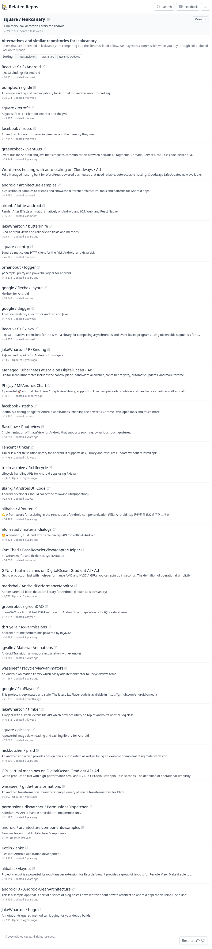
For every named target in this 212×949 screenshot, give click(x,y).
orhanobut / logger (19, 267)
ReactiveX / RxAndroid (21, 66)
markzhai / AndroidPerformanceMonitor (37, 585)
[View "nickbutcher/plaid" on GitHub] (37, 750)
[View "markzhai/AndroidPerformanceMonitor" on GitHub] (75, 586)
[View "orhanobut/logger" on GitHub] (38, 267)
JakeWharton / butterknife (25, 226)
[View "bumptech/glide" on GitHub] (34, 87)
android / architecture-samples (29, 185)
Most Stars (48, 56)
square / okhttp (15, 246)
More (201, 19)
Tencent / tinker (16, 447)
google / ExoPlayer (18, 688)
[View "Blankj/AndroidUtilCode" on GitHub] (48, 488)
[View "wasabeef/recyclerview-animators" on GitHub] (66, 668)
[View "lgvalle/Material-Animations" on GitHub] (55, 647)
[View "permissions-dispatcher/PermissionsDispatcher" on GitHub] (90, 807)
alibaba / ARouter (17, 508)
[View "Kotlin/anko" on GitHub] (27, 848)
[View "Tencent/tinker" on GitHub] (32, 447)
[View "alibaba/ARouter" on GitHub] (35, 508)
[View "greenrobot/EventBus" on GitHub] (44, 149)
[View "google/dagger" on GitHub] (33, 308)
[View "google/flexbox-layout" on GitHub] (45, 287)
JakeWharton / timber (21, 709)
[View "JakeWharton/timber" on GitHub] (42, 709)
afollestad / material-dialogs (27, 529)
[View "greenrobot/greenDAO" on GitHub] (46, 606)
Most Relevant (27, 56)
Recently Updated (69, 56)
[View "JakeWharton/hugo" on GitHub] (40, 909)
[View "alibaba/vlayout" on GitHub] (33, 868)
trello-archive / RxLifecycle (25, 467)
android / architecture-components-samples (41, 827)
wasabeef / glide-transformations (31, 786)
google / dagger (16, 308)
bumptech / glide (17, 87)
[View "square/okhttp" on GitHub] (31, 246)
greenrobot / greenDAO (23, 606)
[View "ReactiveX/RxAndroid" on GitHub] (43, 66)
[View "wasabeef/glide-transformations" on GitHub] (63, 786)
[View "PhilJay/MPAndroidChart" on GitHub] (49, 385)
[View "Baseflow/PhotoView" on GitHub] (42, 426)
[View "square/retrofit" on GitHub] (32, 108)
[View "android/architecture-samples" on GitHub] (59, 185)
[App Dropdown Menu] (205, 7)
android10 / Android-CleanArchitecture (36, 889)
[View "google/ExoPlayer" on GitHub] (37, 688)
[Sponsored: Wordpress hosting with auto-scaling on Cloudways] (106, 172)
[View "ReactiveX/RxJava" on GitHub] (36, 329)
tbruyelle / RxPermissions (24, 626)
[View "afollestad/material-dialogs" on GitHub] (54, 529)
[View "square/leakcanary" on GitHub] (48, 19)
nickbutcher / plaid (18, 750)
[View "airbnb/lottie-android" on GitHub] (43, 205)
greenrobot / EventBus (22, 148)
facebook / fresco (17, 128)
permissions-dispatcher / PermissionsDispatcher (45, 806)
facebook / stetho (17, 406)
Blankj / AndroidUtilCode (24, 488)
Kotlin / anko (13, 847)
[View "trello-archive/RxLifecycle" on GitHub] (50, 467)
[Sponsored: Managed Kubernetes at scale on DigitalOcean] (106, 372)
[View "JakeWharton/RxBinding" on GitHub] (48, 349)
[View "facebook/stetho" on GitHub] (35, 406)
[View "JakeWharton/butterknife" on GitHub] (50, 226)
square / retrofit (16, 107)
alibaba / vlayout (16, 868)
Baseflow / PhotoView (21, 426)
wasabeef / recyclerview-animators (32, 668)
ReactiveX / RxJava (18, 328)
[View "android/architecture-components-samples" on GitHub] (82, 827)
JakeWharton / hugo (19, 909)
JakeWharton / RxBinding (24, 349)
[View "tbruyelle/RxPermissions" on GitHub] (49, 627)
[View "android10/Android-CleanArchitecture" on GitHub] (73, 889)
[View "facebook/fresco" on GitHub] (35, 128)
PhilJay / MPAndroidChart (24, 385)
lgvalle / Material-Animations (27, 647)
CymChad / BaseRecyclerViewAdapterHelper (41, 549)
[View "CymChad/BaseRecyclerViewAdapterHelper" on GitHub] (82, 550)
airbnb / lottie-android (21, 205)
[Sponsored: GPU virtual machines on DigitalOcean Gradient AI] (106, 572)
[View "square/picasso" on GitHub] (33, 729)
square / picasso (16, 729)
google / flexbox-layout (22, 287)
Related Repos (23, 7)
